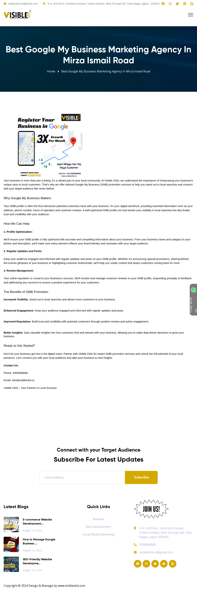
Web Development (98, 527)
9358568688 (145, 544)
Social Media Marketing (98, 534)
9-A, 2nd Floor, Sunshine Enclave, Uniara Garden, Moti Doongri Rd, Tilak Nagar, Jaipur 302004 (165, 532)
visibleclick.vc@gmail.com (23, 3)
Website (98, 519)
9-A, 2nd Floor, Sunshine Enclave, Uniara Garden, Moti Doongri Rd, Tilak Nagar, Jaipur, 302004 (103, 3)
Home (51, 71)
